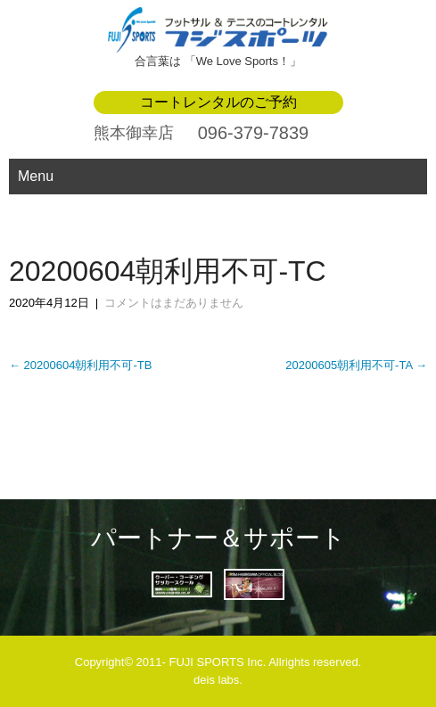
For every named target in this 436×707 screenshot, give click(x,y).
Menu (35, 176)
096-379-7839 (253, 133)
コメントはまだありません (173, 302)
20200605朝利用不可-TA (356, 365)
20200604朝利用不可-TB (80, 365)
